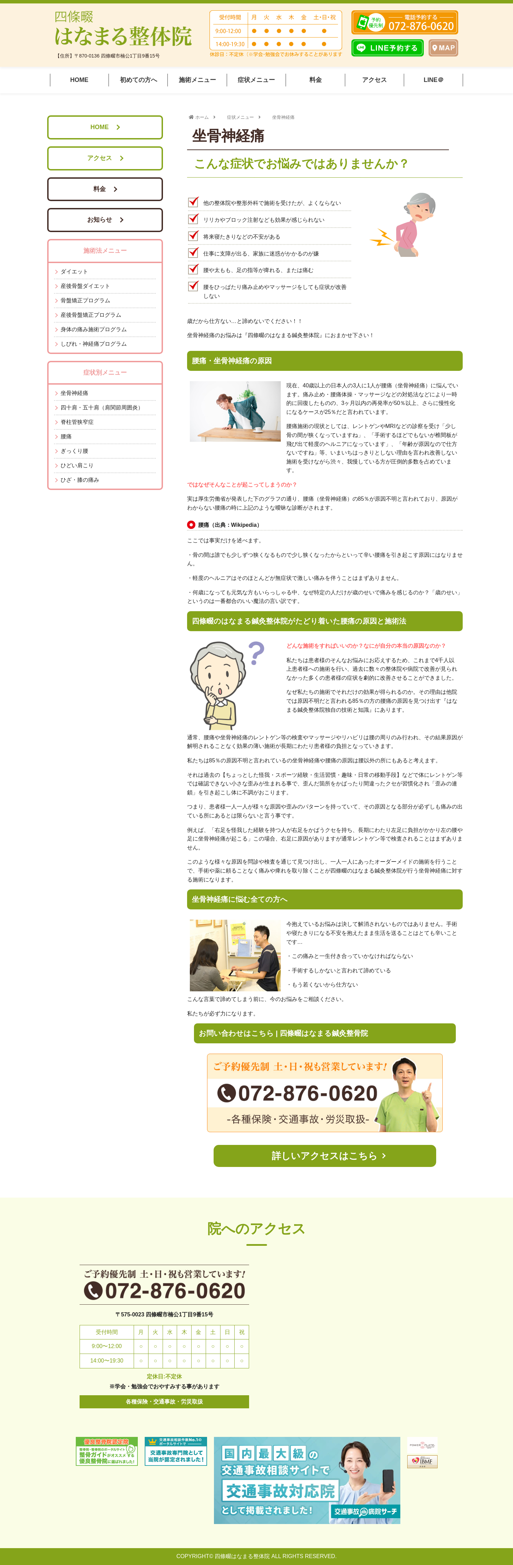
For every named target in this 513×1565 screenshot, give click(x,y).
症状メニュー (256, 79)
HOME (79, 79)
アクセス (374, 79)
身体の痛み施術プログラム (94, 329)
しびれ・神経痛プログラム (94, 344)
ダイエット (74, 271)
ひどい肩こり (77, 465)
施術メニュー (197, 79)
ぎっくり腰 (74, 451)
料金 (315, 79)
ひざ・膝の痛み (80, 480)
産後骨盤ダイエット (85, 286)
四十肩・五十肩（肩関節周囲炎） (102, 407)
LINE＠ (434, 79)
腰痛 (66, 436)
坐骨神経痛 (74, 393)
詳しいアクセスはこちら (325, 1155)
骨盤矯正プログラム (85, 300)
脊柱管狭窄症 (77, 422)
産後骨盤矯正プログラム (91, 315)
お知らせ (99, 219)
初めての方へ (138, 79)
